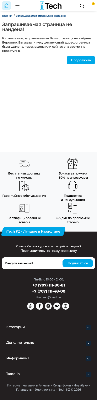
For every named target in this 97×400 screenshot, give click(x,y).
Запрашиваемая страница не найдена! (41, 15)
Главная (7, 15)
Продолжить (81, 60)
